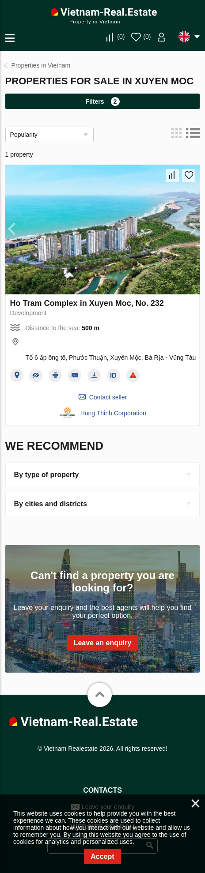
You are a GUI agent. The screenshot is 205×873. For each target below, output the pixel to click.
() (121, 36)
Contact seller (108, 397)
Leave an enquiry (103, 643)
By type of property (46, 474)
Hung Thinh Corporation (113, 413)
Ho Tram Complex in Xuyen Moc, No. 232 (87, 303)
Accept (102, 856)
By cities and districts (50, 504)
